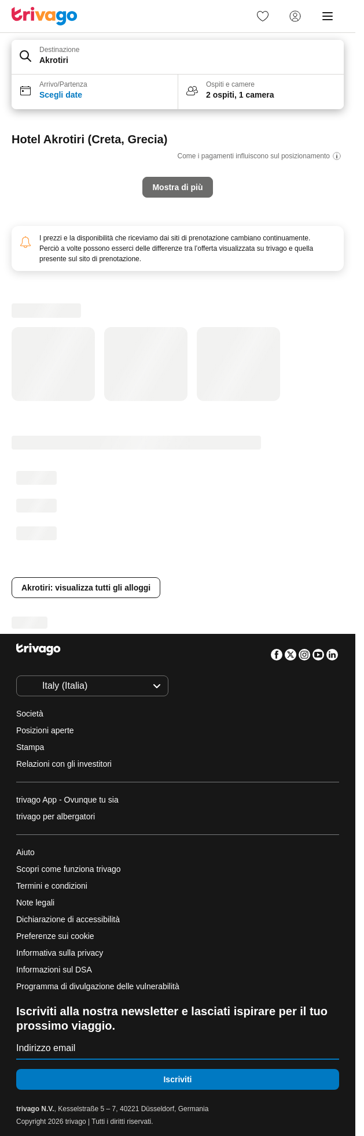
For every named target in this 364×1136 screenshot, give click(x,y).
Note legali (35, 902)
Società (29, 713)
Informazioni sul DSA (54, 969)
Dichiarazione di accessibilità (68, 919)
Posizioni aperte (45, 730)
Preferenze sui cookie (56, 936)
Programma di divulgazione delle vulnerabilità (97, 986)
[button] (178, 57)
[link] (263, 16)
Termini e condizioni (51, 885)
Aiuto (25, 852)
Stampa (30, 747)
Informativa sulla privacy (59, 952)
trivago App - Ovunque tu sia (67, 799)
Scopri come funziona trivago (68, 869)
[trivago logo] (45, 16)
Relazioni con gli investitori (64, 764)
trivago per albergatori (55, 816)
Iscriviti (177, 1079)
